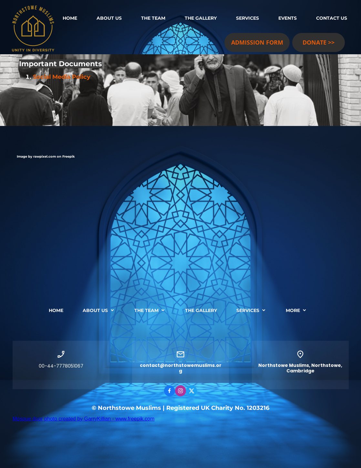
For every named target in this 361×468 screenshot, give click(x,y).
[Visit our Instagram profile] (180, 390)
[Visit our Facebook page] (169, 390)
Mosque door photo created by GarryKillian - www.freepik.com (83, 418)
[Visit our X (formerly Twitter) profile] (191, 390)
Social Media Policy (61, 76)
